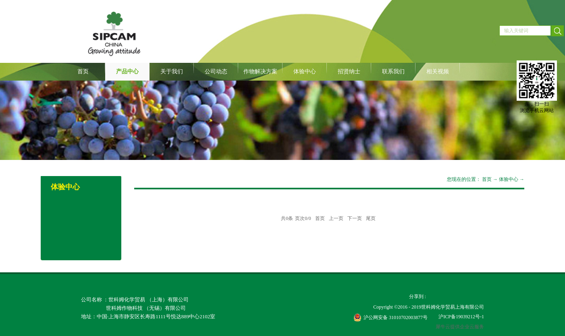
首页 (83, 71)
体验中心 (508, 179)
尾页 (371, 218)
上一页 (336, 218)
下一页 (354, 218)
